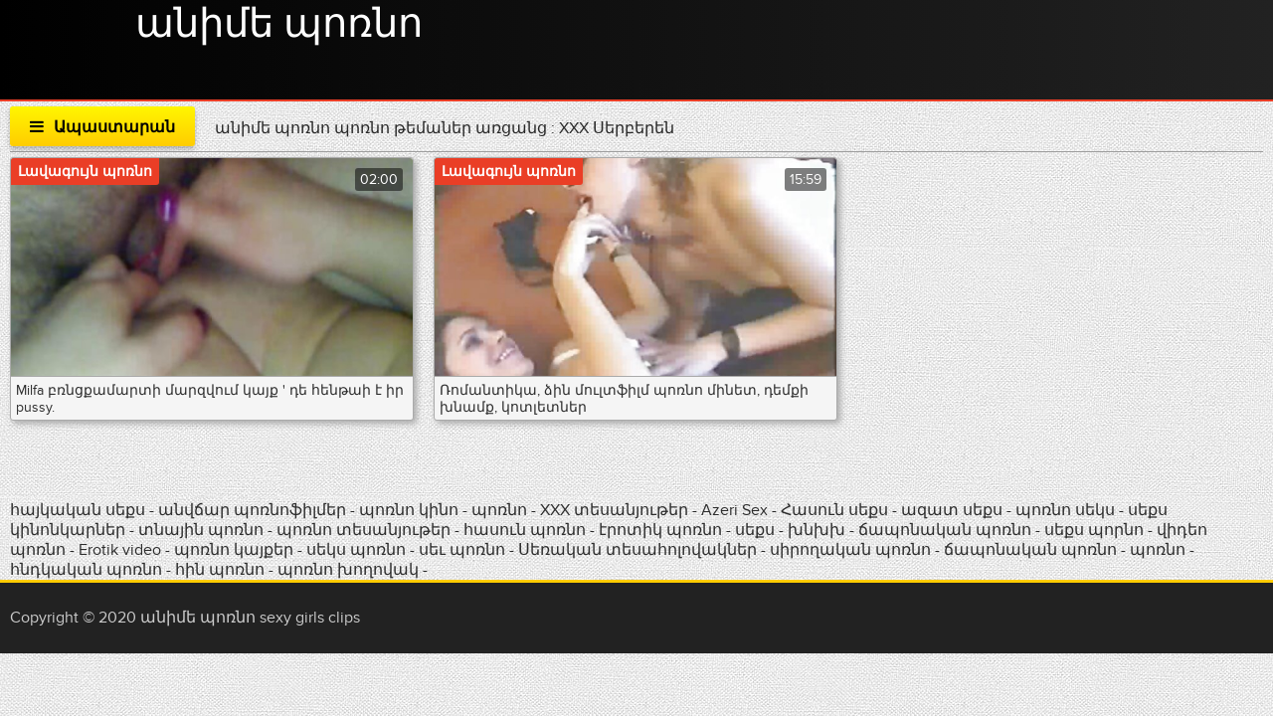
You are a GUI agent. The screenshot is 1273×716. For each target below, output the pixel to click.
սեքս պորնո (1096, 530)
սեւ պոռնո (462, 550)
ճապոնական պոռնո (944, 530)
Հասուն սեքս (836, 510)
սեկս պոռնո (358, 550)
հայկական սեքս (79, 510)
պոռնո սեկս (1067, 510)
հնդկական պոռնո (86, 570)
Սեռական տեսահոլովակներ (639, 550)
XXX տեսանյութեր (616, 510)
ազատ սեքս (951, 510)
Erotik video (122, 550)
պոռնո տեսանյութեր (365, 530)
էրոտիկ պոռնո (662, 530)
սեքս (757, 530)
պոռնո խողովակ (348, 570)
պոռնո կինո (410, 510)
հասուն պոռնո (524, 530)
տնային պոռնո (201, 530)
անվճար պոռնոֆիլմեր (252, 510)
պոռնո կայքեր (235, 550)
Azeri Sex (736, 510)
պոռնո (499, 510)
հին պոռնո (220, 570)
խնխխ (818, 530)
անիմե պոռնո (279, 25)
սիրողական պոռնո (850, 550)
